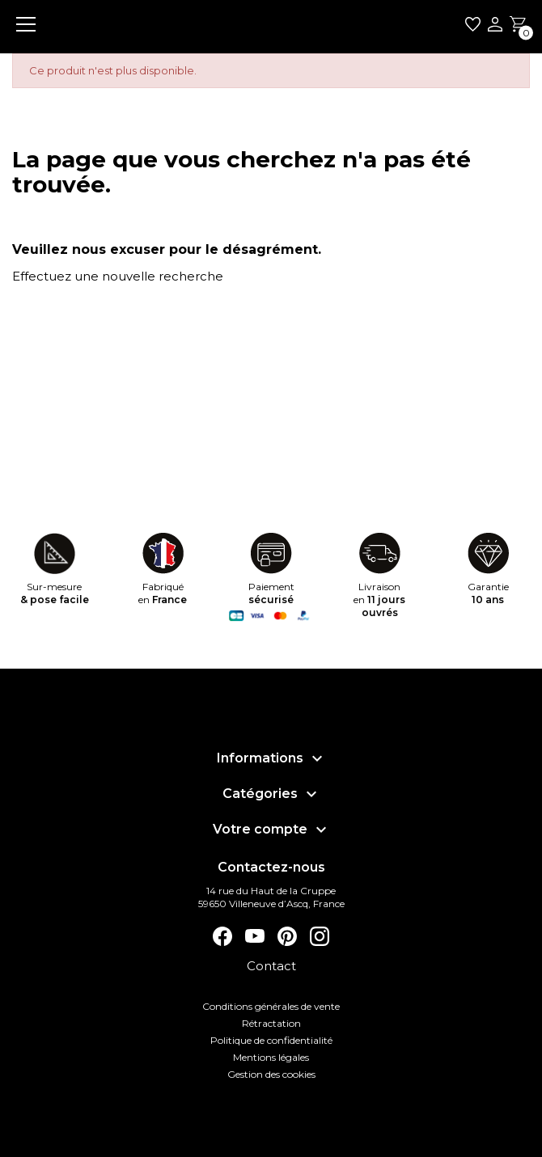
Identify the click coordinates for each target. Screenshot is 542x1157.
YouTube (255, 936)
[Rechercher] (242, 312)
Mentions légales (271, 1057)
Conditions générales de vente (271, 1006)
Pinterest (287, 936)
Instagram (319, 936)
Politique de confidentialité (271, 1040)
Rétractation (271, 1023)
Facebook (222, 936)
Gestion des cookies (271, 1074)
